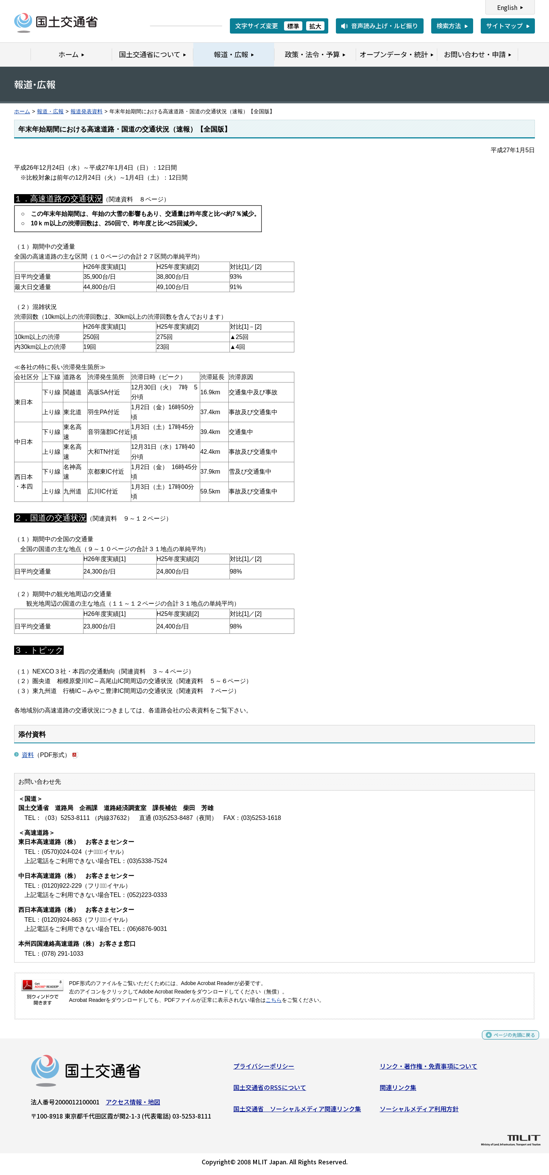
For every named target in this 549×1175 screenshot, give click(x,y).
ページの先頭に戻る (508, 1041)
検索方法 (449, 25)
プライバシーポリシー (263, 1069)
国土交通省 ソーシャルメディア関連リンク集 (297, 1111)
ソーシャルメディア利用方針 (419, 1111)
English (507, 7)
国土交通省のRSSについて (269, 1090)
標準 (293, 26)
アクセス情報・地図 (133, 1104)
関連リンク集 (398, 1090)
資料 (28, 755)
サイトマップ (504, 25)
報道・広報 (50, 111)
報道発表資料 (87, 111)
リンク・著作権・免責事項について (428, 1069)
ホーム (22, 111)
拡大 (315, 26)
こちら (274, 1000)
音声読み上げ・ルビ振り (384, 25)
